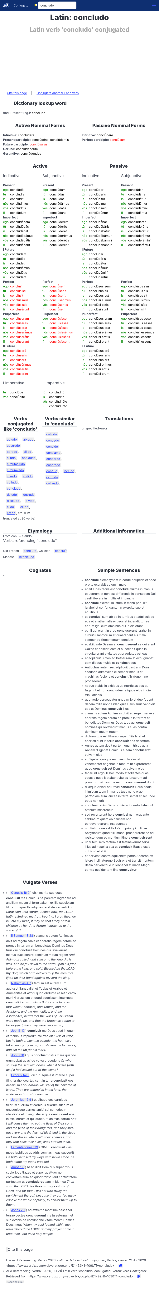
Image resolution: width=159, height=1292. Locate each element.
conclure (30, 551)
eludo (24, 507)
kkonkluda (26, 557)
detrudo (29, 495)
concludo (13, 488)
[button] (154, 5)
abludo (12, 439)
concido (52, 446)
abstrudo (13, 445)
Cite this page (17, 93)
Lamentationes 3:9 (24, 1147)
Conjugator (21, 5)
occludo (52, 477)
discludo (13, 501)
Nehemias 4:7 (21, 983)
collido (28, 476)
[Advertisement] (79, 60)
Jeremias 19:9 (21, 1100)
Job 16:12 (18, 1031)
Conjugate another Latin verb (57, 93)
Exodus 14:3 (20, 1075)
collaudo (52, 483)
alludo (11, 458)
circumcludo (16, 464)
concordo (53, 459)
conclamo (53, 453)
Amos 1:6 (17, 1167)
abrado (28, 439)
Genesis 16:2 (20, 893)
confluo (51, 471)
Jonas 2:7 (18, 1210)
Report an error (15, 1282)
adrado (12, 452)
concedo (52, 440)
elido (10, 507)
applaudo (29, 458)
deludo (12, 495)
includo (69, 471)
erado (11, 513)
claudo (12, 476)
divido (30, 501)
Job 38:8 (17, 1055)
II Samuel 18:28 (22, 935)
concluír (61, 551)
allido (27, 452)
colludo (12, 482)
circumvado (15, 470)
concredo (53, 465)
